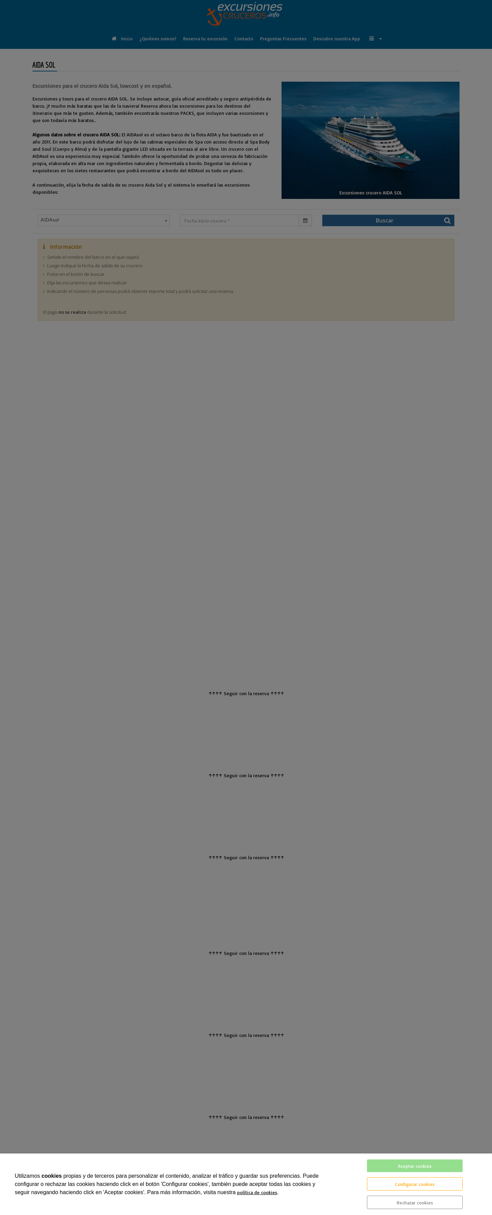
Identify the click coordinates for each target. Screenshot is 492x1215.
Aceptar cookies (415, 1166)
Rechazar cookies (415, 1202)
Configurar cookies (415, 1184)
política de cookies (257, 1192)
